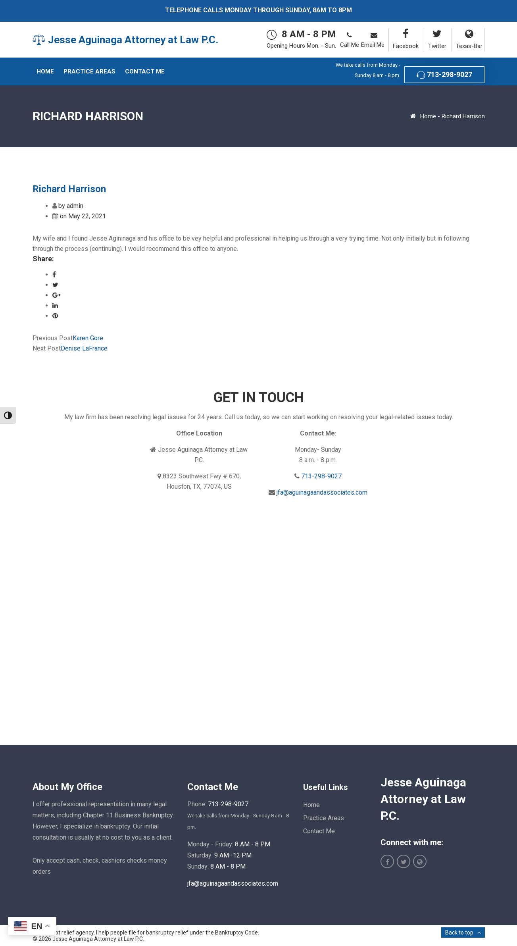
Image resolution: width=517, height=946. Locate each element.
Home (428, 116)
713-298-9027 (444, 74)
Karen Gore (88, 338)
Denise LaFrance (84, 348)
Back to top (459, 932)
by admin (70, 206)
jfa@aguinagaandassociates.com (322, 492)
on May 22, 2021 (83, 216)
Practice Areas (323, 818)
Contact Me (319, 831)
